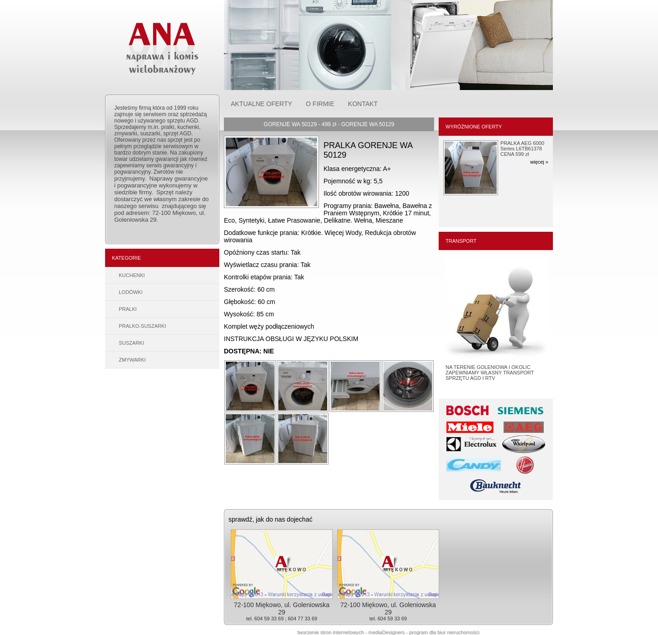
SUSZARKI (131, 343)
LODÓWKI (131, 292)
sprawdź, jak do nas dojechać (270, 519)
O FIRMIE (320, 103)
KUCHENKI (132, 275)
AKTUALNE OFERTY (261, 103)
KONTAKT (363, 103)
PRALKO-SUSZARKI (142, 326)
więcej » (539, 162)
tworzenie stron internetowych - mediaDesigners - (353, 632)
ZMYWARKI (132, 360)
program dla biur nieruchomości (444, 632)
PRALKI (128, 309)
